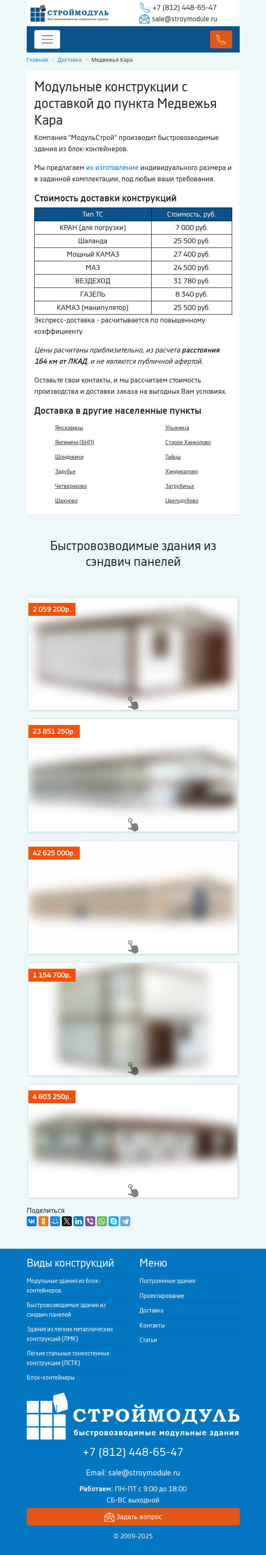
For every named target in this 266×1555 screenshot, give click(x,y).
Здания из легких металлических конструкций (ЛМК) (70, 1333)
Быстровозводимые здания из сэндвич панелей (66, 1309)
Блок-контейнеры (51, 1377)
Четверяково (71, 486)
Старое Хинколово (188, 442)
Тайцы (173, 456)
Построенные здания (167, 1281)
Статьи (148, 1340)
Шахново (66, 500)
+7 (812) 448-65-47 (184, 7)
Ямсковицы (69, 427)
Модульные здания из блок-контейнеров (64, 1285)
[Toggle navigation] (47, 39)
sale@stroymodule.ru (184, 18)
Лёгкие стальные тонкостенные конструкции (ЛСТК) (68, 1358)
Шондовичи (69, 456)
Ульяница (177, 427)
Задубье (65, 471)
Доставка (151, 1310)
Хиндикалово (181, 471)
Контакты (152, 1325)
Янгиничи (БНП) (74, 442)
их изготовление (112, 167)
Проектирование (161, 1296)
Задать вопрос (133, 1517)
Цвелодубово (181, 500)
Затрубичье (179, 486)
